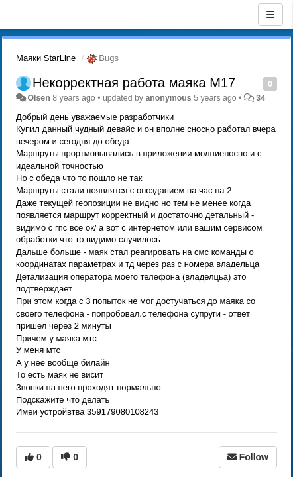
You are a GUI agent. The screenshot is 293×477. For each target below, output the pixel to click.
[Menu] (270, 14)
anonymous (168, 98)
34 (260, 98)
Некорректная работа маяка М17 (133, 83)
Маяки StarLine (46, 58)
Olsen (38, 98)
